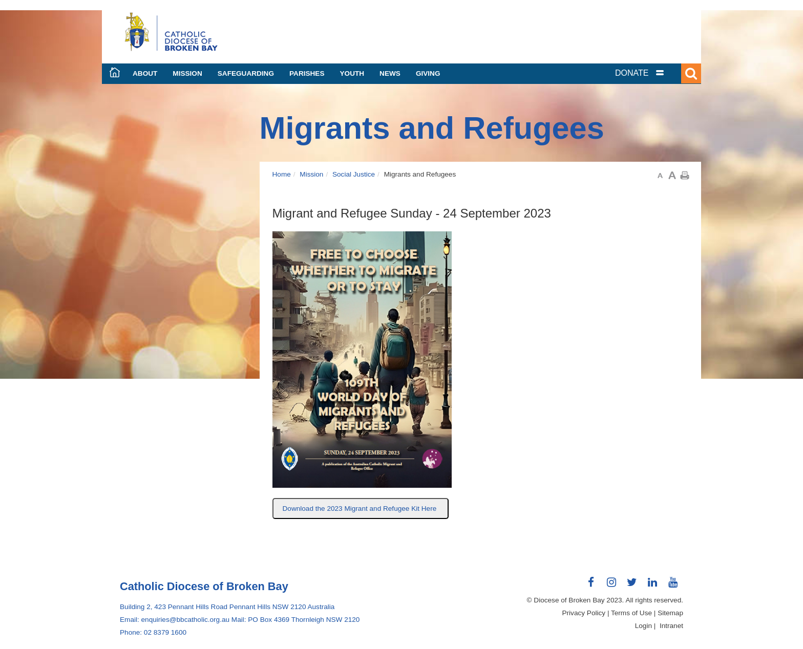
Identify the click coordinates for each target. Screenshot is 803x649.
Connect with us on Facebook (591, 586)
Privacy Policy (584, 613)
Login (643, 626)
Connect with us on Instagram (611, 586)
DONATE (631, 73)
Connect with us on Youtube (673, 586)
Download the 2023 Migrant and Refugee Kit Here (361, 508)
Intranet (671, 626)
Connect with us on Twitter (632, 586)
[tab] (652, 72)
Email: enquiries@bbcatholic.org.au (174, 619)
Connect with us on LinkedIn (652, 586)
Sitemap (670, 613)
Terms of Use (631, 613)
